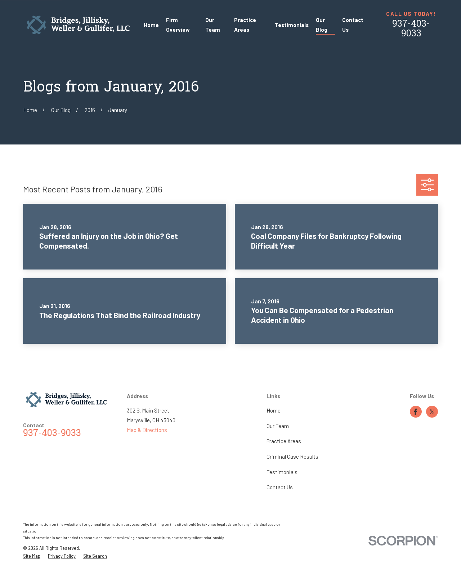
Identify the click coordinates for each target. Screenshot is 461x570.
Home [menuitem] (151, 25)
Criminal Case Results (292, 456)
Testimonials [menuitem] (292, 25)
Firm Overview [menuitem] (178, 25)
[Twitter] (432, 412)
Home (274, 410)
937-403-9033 (411, 29)
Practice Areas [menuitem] (245, 25)
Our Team (278, 426)
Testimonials (282, 472)
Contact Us (280, 487)
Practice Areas (284, 441)
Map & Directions (147, 430)
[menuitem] (31, 556)
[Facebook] (415, 412)
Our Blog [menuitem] (321, 25)
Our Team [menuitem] (212, 25)
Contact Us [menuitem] (352, 25)
